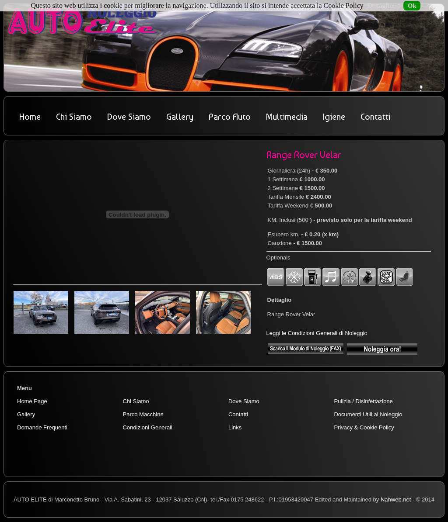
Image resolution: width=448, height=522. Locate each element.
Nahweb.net (396, 499)
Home (30, 116)
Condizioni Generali (147, 427)
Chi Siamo (74, 116)
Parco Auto (230, 116)
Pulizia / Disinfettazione (363, 401)
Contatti (375, 116)
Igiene (334, 116)
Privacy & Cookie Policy (364, 427)
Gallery (179, 116)
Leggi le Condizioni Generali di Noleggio (317, 333)
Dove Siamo (129, 116)
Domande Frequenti (42, 427)
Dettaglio (380, 5)
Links (235, 427)
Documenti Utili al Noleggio (368, 414)
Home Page (32, 401)
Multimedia (287, 116)
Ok (412, 5)
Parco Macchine (142, 414)
